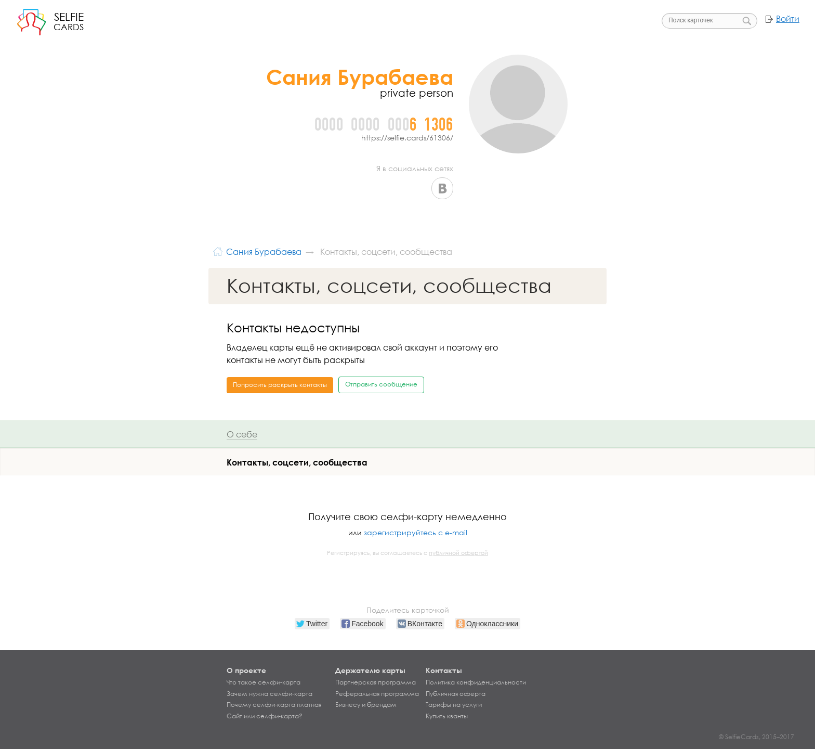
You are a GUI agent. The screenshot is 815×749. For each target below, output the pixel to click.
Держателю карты (370, 670)
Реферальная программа (377, 694)
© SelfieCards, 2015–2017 (756, 736)
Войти (787, 19)
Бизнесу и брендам (366, 705)
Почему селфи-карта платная (274, 705)
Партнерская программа (375, 682)
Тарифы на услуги (454, 705)
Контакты (444, 670)
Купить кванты (447, 716)
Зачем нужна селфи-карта (269, 694)
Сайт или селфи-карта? (265, 716)
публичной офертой (458, 553)
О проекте (246, 670)
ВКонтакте (442, 188)
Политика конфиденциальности (476, 682)
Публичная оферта (455, 694)
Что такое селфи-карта (263, 682)
